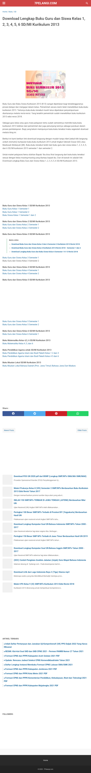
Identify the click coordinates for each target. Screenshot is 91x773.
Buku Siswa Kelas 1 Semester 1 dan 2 (19, 215)
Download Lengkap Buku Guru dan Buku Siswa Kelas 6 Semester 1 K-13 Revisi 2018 (45, 252)
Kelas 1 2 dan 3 (52, 353)
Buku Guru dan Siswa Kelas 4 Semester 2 (21, 273)
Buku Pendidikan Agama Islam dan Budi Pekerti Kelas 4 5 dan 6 (31, 356)
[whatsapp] (78, 413)
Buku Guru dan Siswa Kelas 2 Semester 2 (21, 228)
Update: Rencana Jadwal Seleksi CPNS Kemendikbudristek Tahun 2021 (37, 660)
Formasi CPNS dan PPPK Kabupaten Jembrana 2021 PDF (31, 669)
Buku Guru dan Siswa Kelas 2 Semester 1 (21, 224)
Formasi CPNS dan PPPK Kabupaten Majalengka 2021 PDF (31, 685)
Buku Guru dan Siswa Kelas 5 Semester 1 (21, 321)
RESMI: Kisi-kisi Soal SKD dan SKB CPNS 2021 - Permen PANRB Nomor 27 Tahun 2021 (44, 651)
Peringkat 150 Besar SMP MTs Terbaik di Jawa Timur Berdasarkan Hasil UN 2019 (51, 536)
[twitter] (35, 413)
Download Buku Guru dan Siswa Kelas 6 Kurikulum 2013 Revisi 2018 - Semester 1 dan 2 (46, 248)
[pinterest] (56, 413)
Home (45, 760)
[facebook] (13, 413)
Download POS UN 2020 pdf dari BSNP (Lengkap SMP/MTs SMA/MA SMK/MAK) (50, 476)
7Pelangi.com (45, 3)
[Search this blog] (86, 3)
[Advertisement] (45, 48)
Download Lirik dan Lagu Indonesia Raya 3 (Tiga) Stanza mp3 (41, 572)
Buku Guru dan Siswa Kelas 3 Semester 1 (21, 257)
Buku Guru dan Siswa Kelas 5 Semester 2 (21, 324)
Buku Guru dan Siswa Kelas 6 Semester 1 (21, 334)
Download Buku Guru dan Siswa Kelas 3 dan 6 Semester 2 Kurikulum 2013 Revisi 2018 (46, 244)
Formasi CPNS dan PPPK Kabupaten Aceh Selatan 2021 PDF (32, 656)
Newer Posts (9, 430)
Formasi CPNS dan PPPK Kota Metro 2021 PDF (26, 673)
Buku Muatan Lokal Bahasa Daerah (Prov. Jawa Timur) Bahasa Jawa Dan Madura (39, 366)
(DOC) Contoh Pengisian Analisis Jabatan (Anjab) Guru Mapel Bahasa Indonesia (50, 560)
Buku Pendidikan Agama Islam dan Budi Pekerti (24, 353)
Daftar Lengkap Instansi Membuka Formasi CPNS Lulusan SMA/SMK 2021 (39, 665)
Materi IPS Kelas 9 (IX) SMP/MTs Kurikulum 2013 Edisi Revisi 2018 (44, 584)
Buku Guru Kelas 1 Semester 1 (16, 209)
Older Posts (82, 430)
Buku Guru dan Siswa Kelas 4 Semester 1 (21, 270)
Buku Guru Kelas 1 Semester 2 (16, 212)
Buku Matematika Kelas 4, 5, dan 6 (18, 343)
